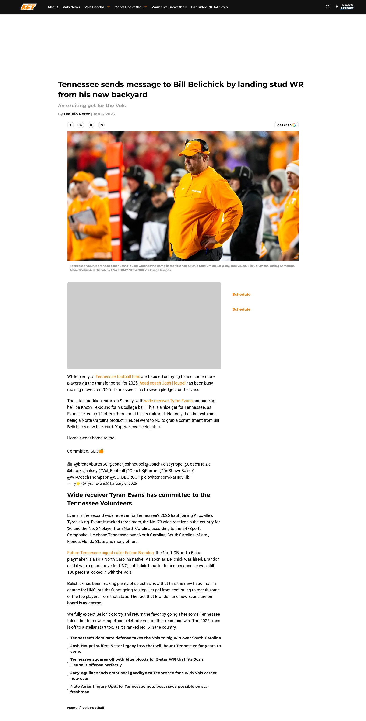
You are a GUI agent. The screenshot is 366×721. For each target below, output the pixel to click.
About (52, 7)
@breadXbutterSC (91, 464)
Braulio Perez (77, 114)
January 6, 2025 (123, 483)
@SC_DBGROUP (125, 477)
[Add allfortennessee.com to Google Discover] (286, 125)
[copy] (101, 125)
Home (72, 708)
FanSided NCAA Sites (209, 7)
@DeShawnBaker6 (177, 470)
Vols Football (93, 708)
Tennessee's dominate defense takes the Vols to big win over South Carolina (145, 638)
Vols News (71, 7)
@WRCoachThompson (88, 477)
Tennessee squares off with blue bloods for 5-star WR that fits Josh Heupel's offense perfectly (136, 662)
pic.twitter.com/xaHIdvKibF (166, 477)
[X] (328, 6)
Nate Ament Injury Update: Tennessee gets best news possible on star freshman (139, 689)
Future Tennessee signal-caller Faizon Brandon (110, 552)
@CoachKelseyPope (164, 464)
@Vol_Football (112, 470)
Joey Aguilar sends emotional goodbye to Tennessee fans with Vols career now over (143, 676)
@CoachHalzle (197, 464)
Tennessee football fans (117, 376)
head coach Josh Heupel (162, 383)
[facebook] (337, 6)
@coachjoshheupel (126, 464)
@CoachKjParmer (142, 470)
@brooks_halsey (82, 470)
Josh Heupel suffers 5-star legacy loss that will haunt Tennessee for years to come (145, 649)
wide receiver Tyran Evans (168, 400)
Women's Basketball (169, 7)
